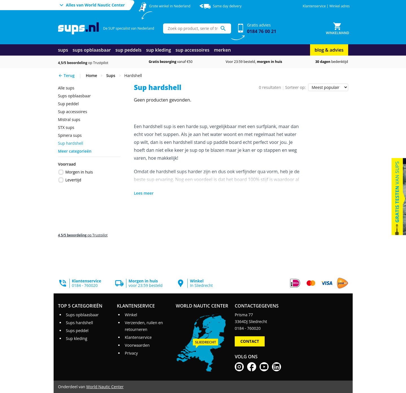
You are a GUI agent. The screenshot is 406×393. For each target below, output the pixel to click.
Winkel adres (339, 6)
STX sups (66, 127)
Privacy (131, 353)
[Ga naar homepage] (78, 28)
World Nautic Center (105, 386)
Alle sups (66, 88)
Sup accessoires (72, 111)
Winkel (131, 314)
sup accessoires (192, 50)
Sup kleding (76, 338)
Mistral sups (69, 119)
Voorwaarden (137, 345)
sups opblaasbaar (92, 50)
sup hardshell (70, 143)
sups (63, 50)
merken (222, 50)
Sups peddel (77, 330)
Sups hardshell (79, 322)
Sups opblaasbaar (74, 95)
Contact (249, 341)
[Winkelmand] (337, 28)
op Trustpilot (83, 62)
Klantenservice (314, 6)
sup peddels (128, 50)
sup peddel (68, 103)
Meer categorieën (75, 151)
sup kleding (158, 50)
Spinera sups (70, 135)
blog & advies (329, 50)
